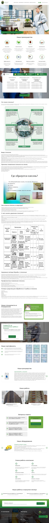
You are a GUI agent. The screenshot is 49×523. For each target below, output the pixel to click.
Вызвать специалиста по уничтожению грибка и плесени (12, 32)
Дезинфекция (21, 2)
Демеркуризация (32, 2)
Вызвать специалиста (24, 95)
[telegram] (39, 2)
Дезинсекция (16, 2)
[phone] (44, 2)
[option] (34, 311)
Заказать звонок (40, 503)
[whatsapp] (40, 2)
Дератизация (26, 2)
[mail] (25, 519)
